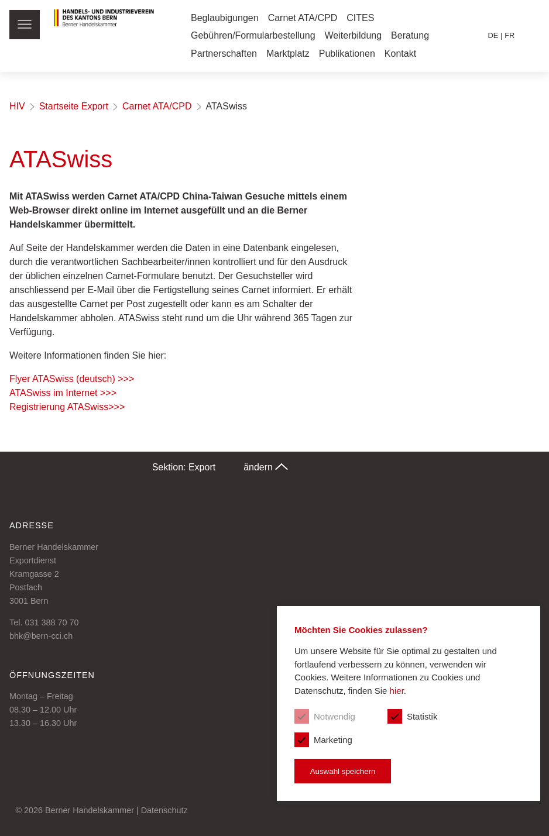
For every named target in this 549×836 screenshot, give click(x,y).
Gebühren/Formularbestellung (253, 35)
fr (509, 35)
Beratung (410, 35)
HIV (17, 106)
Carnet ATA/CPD (303, 18)
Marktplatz (288, 54)
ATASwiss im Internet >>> (62, 393)
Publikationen (347, 54)
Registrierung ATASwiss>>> (67, 407)
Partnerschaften (224, 54)
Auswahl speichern (343, 771)
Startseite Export (73, 106)
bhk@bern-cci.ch (41, 636)
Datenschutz (164, 810)
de (493, 35)
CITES (360, 18)
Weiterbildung (353, 35)
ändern (265, 467)
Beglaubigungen (225, 18)
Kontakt (400, 54)
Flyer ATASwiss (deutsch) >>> (71, 379)
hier (397, 691)
